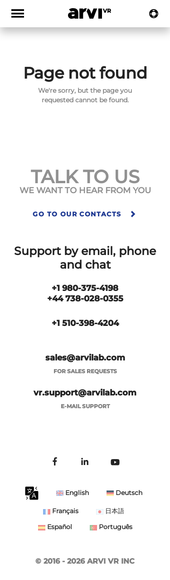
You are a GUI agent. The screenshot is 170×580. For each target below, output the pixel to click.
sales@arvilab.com (85, 358)
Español (55, 527)
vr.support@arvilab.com (85, 393)
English (72, 493)
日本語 (110, 511)
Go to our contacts (85, 214)
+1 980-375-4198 (85, 288)
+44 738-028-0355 (85, 299)
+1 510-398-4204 (85, 323)
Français (60, 511)
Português (111, 527)
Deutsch (124, 493)
